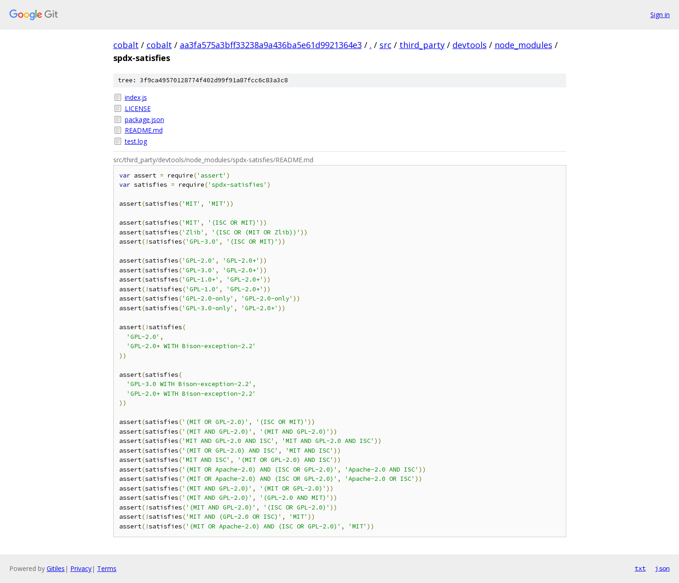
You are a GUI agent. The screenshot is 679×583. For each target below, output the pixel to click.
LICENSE (138, 108)
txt (640, 568)
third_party (422, 44)
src (385, 44)
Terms (106, 568)
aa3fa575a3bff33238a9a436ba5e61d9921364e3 (271, 44)
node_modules (523, 44)
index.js (136, 97)
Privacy (81, 568)
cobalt (126, 44)
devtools (470, 44)
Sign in (660, 14)
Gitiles (56, 568)
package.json (144, 119)
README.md (144, 130)
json (662, 568)
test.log (136, 141)
